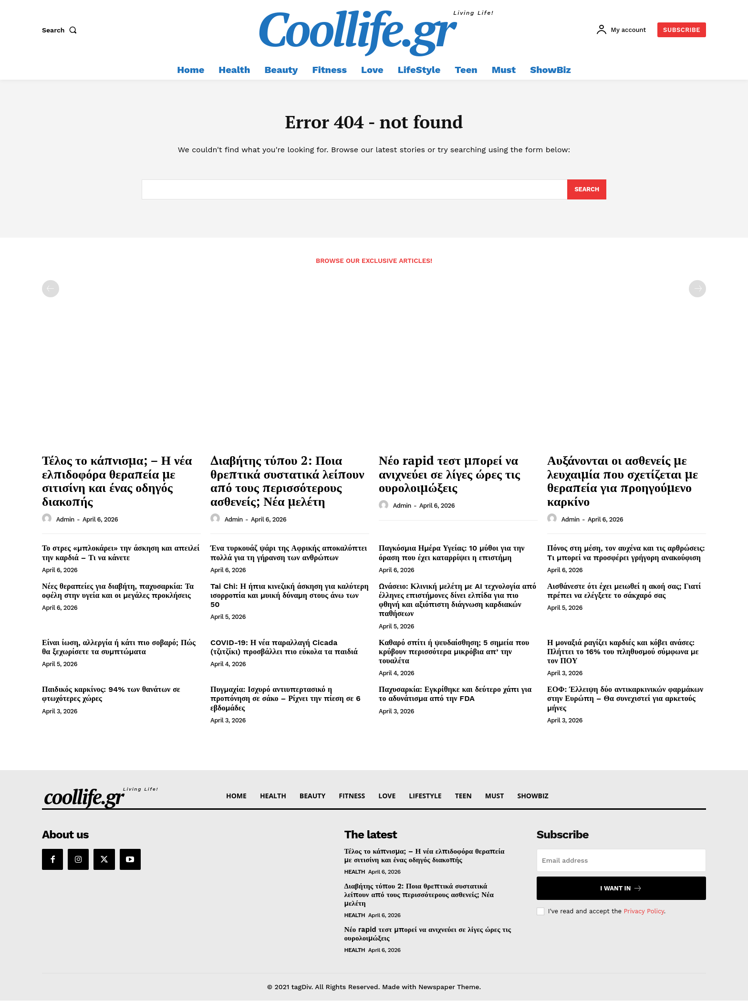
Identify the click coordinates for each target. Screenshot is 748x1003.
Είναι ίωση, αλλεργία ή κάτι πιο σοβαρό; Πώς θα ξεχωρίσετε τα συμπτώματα (119, 649)
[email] (621, 863)
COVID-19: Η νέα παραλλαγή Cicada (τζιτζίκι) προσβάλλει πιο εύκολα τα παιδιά (284, 649)
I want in (621, 891)
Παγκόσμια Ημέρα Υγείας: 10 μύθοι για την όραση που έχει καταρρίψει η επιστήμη (451, 555)
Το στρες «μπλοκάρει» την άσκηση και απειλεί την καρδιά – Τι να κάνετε (120, 555)
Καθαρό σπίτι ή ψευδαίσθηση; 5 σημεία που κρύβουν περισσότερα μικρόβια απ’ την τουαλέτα (454, 654)
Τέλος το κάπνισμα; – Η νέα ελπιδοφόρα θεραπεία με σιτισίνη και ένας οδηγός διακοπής (117, 483)
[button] (61, 30)
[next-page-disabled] (697, 291)
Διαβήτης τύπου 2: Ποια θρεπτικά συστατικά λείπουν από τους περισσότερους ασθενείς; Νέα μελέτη (287, 483)
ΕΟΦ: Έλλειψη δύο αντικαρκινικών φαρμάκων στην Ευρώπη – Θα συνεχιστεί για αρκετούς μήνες (625, 701)
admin (65, 521)
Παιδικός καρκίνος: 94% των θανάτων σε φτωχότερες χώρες (111, 697)
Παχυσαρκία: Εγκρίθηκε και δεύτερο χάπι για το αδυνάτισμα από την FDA (455, 697)
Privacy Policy (643, 913)
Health (354, 874)
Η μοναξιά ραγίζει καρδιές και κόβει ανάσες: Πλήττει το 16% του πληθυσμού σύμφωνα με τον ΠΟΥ (623, 654)
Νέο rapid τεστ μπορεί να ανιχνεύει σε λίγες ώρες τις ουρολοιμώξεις (449, 476)
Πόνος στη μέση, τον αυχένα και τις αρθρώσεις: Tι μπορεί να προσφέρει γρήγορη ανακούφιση (626, 555)
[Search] (586, 192)
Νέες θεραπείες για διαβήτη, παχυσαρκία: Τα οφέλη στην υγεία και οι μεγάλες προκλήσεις (118, 593)
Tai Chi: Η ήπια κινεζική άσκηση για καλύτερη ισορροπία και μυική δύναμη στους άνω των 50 (289, 597)
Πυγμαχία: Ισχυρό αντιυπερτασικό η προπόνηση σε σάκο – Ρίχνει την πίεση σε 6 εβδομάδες (285, 701)
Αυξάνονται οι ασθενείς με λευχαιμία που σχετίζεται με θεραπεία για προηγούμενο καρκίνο (622, 483)
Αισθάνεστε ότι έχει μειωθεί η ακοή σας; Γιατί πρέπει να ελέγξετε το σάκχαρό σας (624, 593)
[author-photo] (48, 521)
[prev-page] (50, 291)
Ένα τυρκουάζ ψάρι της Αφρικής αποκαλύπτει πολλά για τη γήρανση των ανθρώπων (288, 555)
